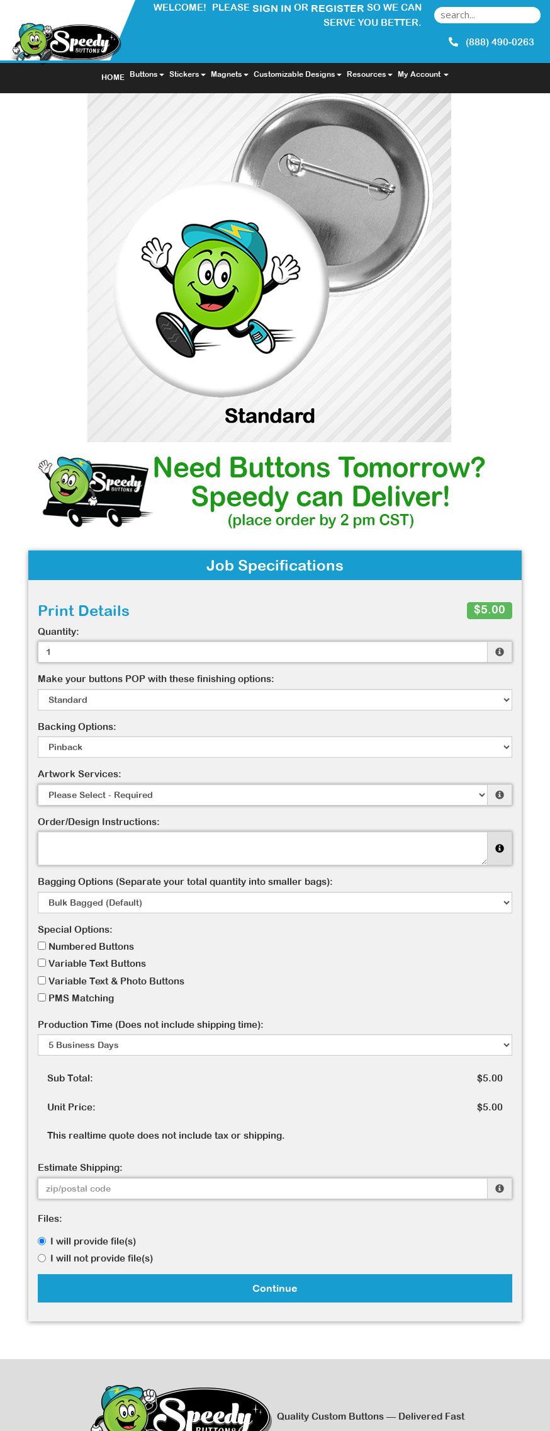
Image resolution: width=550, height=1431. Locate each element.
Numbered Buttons (86, 946)
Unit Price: (71, 1107)
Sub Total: (70, 1078)
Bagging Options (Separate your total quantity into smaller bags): (185, 881)
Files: (50, 1218)
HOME (113, 77)
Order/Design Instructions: (99, 821)
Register (337, 8)
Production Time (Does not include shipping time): (151, 1024)
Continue (275, 1288)
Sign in (271, 8)
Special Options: (75, 929)
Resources (370, 74)
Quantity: (58, 631)
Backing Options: (77, 726)
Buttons (147, 74)
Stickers (187, 74)
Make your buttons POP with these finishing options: (156, 678)
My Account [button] (423, 74)
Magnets (230, 74)
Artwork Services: (79, 773)
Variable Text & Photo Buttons (111, 981)
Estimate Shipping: (80, 1167)
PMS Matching (76, 998)
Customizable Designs (298, 74)
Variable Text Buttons (92, 963)
